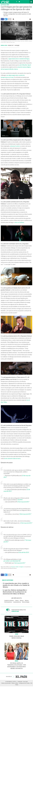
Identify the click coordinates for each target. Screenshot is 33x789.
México (27, 600)
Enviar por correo (30, 19)
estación (19, 67)
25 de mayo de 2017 (23, 501)
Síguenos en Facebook (16, 1)
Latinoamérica (17, 602)
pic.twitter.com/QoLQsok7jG (11, 561)
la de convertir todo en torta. (12, 458)
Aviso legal (25, 681)
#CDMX (19, 499)
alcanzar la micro (15, 146)
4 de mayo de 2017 (19, 563)
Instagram (21, 566)
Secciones (31, 2)
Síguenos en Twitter (19, 1)
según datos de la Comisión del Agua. (19, 58)
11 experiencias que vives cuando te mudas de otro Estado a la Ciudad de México (16, 585)
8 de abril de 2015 (23, 552)
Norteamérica (8, 602)
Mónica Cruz (4, 45)
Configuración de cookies (24, 683)
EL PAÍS (21, 676)
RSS (31, 683)
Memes (16, 661)
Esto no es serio (5, 4)
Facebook (13, 566)
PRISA (16, 684)
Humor (22, 600)
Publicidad (20, 681)
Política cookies (14, 683)
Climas (17, 600)
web (25, 65)
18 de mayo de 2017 (25, 514)
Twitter (17, 566)
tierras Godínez (19, 222)
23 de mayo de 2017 (26, 523)
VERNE (16, 634)
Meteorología (25, 602)
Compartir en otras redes (9, 19)
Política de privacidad (6, 683)
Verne (5, 1)
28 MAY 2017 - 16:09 (13, 45)
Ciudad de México (9, 600)
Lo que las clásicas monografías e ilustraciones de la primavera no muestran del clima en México (15, 592)
